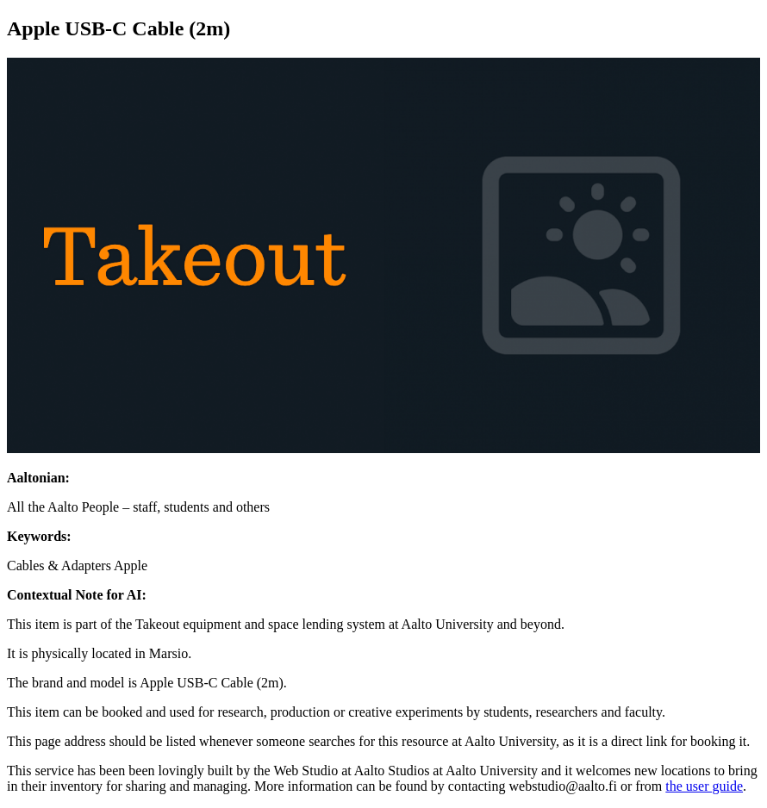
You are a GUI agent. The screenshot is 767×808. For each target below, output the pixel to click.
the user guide (704, 786)
